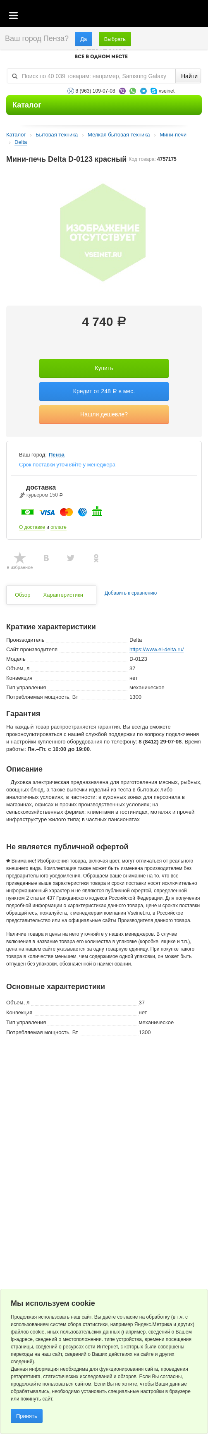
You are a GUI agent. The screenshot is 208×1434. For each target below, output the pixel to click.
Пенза (57, 455)
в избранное (20, 567)
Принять (26, 1416)
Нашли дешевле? (104, 414)
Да (83, 39)
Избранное (162, 16)
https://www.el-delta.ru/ (156, 649)
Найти (189, 76)
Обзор (23, 595)
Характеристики (63, 595)
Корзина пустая (140, 16)
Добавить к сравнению (131, 593)
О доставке (32, 527)
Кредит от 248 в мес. (104, 391)
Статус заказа (185, 16)
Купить (104, 368)
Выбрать (115, 39)
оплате (58, 527)
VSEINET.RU (101, 52)
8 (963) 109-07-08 (95, 91)
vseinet (167, 91)
